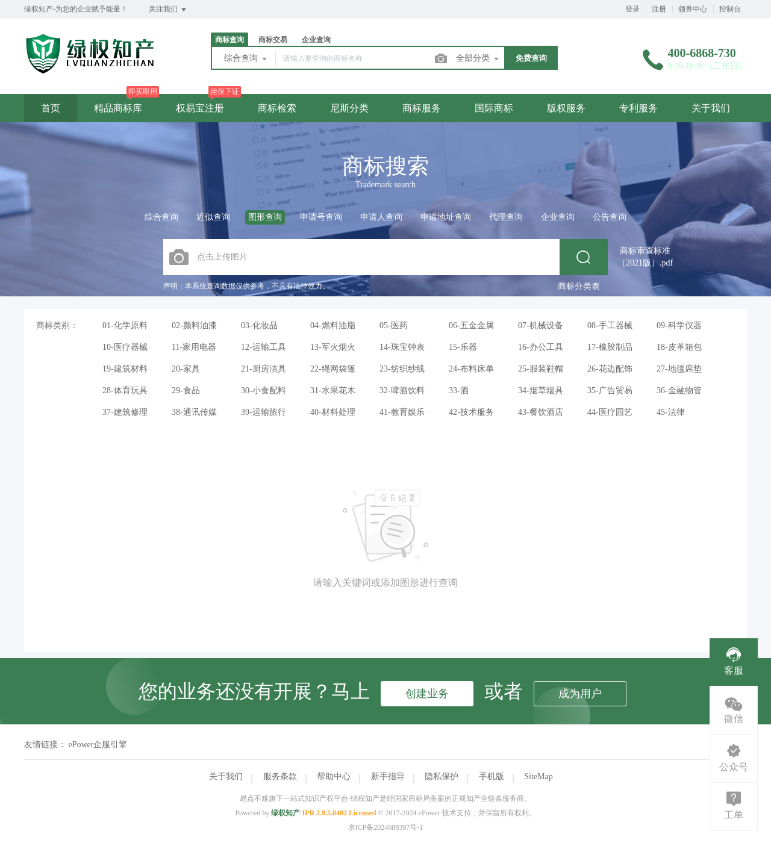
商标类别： (57, 325)
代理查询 (506, 217)
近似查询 (213, 217)
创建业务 (427, 694)
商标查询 (229, 40)
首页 (50, 108)
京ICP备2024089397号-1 (385, 827)
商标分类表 (579, 286)
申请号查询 (321, 217)
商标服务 (421, 108)
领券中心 (692, 9)
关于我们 (710, 108)
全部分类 (478, 59)
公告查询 (609, 217)
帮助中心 (334, 776)
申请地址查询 (445, 217)
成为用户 (580, 694)
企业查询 (316, 40)
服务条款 (280, 776)
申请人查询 (381, 217)
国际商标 (494, 108)
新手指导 (388, 776)
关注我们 (168, 10)
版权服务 (566, 108)
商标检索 (277, 108)
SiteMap (538, 776)
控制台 (730, 9)
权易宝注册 (200, 108)
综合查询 (246, 59)
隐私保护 (441, 776)
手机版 (491, 776)
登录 (632, 9)
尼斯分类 (349, 108)
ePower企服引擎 (98, 744)
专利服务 (638, 108)
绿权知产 (285, 813)
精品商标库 (118, 108)
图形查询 (265, 217)
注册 (659, 9)
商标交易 (272, 40)
